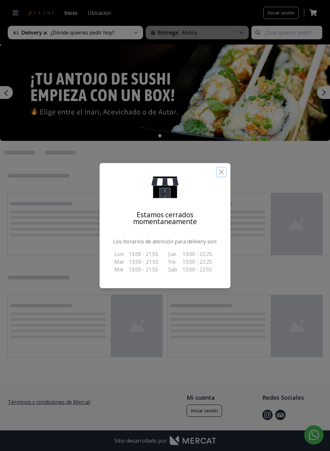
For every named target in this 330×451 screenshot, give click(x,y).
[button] (165, 187)
